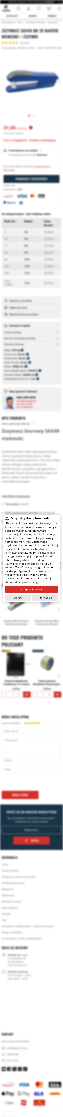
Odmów (17, 597)
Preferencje (45, 597)
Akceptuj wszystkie (31, 589)
